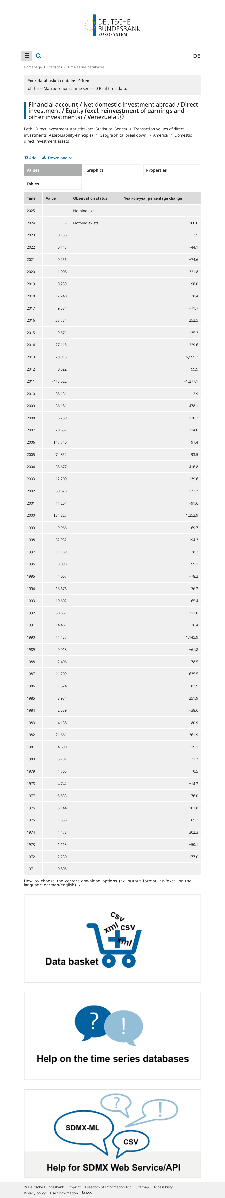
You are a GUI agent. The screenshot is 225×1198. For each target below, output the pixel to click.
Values (33, 170)
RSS (87, 1193)
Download (58, 158)
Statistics (54, 66)
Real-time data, (111, 88)
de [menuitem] (196, 55)
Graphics (95, 170)
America (160, 135)
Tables (33, 184)
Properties (156, 170)
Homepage (33, 66)
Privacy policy (35, 1193)
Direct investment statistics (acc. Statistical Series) (81, 129)
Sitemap (142, 1187)
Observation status (90, 198)
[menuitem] (26, 56)
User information (64, 1193)
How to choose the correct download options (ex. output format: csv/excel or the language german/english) (107, 883)
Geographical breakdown (123, 135)
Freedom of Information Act (108, 1187)
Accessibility (163, 1187)
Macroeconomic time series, (68, 88)
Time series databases (86, 66)
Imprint (74, 1187)
